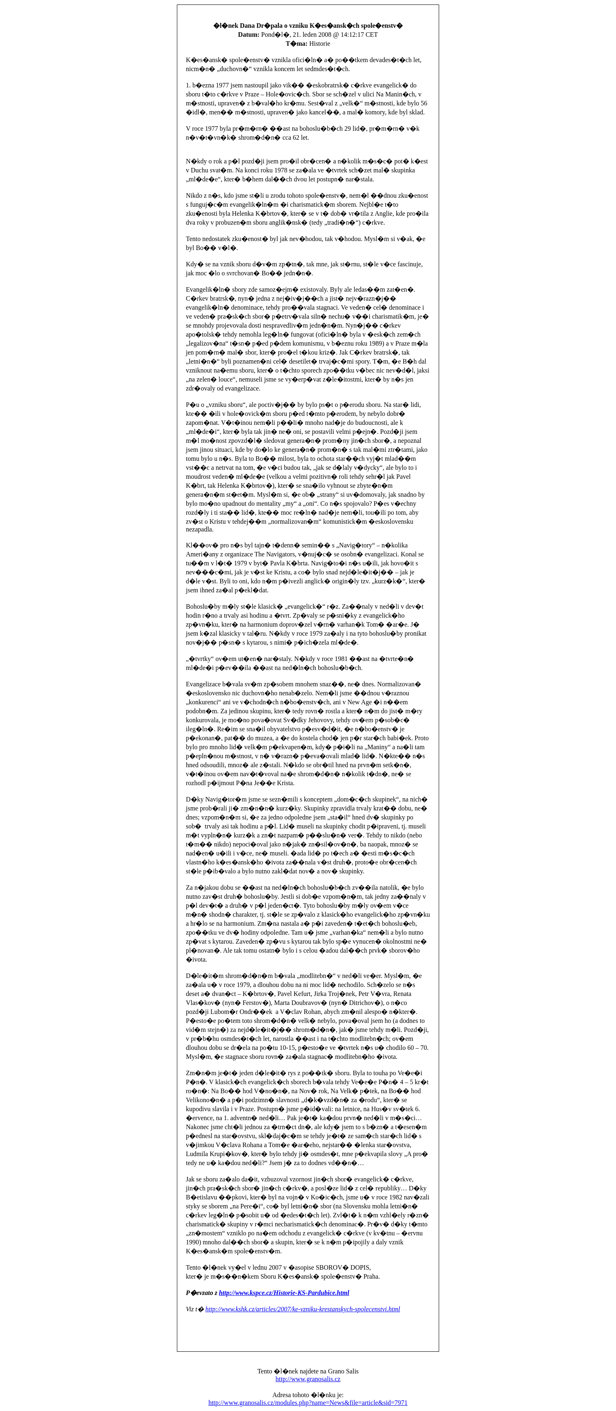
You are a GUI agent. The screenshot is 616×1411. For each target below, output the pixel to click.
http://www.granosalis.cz (308, 1378)
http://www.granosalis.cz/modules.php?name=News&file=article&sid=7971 (308, 1402)
